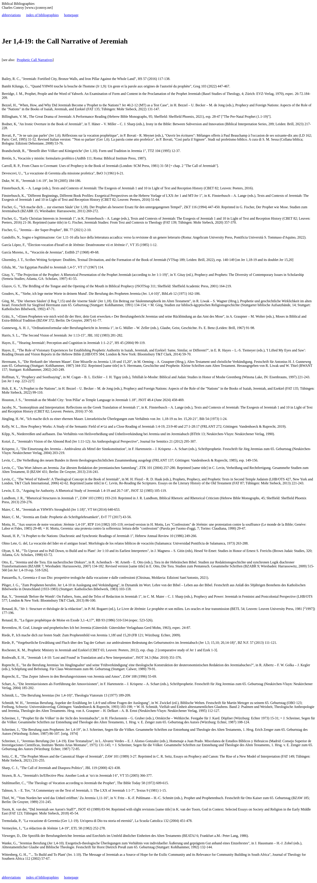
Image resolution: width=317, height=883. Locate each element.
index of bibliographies (42, 15)
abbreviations (11, 15)
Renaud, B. (10, 609)
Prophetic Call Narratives (35, 60)
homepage (71, 15)
